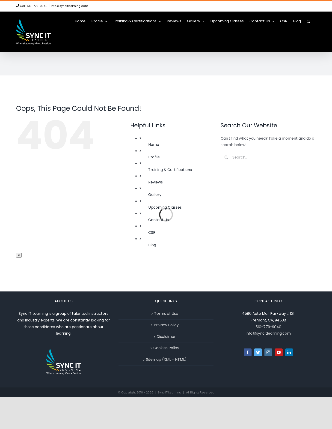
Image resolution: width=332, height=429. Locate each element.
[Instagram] (268, 352)
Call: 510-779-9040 (33, 6)
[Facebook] (248, 352)
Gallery (154, 194)
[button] (308, 21)
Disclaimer (166, 336)
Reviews (155, 182)
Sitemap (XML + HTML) (166, 359)
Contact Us (158, 219)
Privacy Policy (166, 325)
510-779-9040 (268, 327)
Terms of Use (166, 313)
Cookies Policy (166, 348)
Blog (152, 245)
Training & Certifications (170, 169)
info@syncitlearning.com (69, 6)
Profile (154, 157)
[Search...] (268, 157)
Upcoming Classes (165, 207)
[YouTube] (279, 352)
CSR (151, 232)
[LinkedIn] (289, 352)
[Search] (226, 157)
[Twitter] (258, 352)
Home (153, 144)
